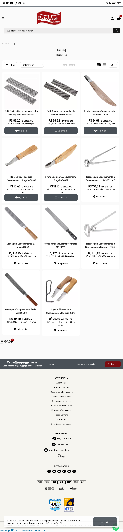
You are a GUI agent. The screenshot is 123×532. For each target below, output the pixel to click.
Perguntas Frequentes (61, 405)
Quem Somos (61, 382)
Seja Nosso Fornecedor (61, 424)
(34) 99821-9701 (113, 3)
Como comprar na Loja (62, 401)
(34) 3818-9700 (61, 438)
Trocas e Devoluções (61, 396)
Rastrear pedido (61, 387)
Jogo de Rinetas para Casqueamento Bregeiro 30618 (60, 311)
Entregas (61, 419)
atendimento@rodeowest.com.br (61, 450)
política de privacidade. (55, 523)
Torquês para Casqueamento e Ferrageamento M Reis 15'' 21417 (100, 178)
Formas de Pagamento (61, 410)
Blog (61, 456)
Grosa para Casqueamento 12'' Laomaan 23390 (21, 245)
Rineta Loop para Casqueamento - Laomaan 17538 (100, 113)
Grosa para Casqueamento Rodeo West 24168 (21, 311)
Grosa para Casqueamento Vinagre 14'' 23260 (60, 245)
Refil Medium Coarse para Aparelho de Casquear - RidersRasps (21, 113)
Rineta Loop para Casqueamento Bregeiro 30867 (60, 178)
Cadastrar (112, 364)
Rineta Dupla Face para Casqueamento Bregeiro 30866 (21, 178)
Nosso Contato (61, 415)
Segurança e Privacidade (61, 392)
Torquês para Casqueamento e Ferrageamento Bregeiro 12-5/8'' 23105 (100, 245)
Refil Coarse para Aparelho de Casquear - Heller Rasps (61, 113)
